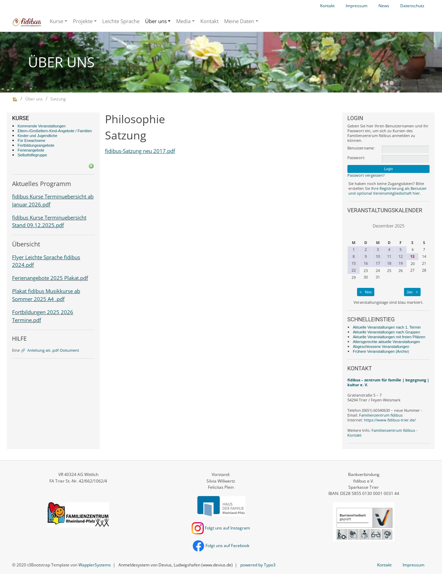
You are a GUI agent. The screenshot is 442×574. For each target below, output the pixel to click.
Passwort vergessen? (366, 175)
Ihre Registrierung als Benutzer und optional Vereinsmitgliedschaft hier (387, 191)
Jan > (412, 292)
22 (354, 270)
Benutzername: (361, 148)
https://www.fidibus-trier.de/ (390, 419)
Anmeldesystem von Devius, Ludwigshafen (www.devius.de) (175, 565)
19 (400, 263)
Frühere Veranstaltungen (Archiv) (381, 351)
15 (354, 263)
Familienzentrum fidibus (381, 415)
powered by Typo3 (258, 565)
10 (378, 256)
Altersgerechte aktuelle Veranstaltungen (386, 342)
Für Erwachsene (31, 140)
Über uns (156, 21)
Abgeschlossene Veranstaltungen (381, 346)
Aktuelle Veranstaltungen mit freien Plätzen (389, 337)
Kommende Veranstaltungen (42, 126)
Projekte (83, 21)
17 (378, 263)
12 (400, 256)
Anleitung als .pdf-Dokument (53, 350)
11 (389, 256)
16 (366, 263)
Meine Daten (239, 21)
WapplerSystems (94, 565)
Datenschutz (412, 6)
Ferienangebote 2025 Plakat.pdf (50, 277)
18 (389, 263)
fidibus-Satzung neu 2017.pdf (140, 150)
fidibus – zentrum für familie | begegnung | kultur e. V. (388, 382)
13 (412, 256)
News (383, 6)
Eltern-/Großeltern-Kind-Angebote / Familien (55, 131)
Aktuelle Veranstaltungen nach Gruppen (386, 332)
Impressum (356, 6)
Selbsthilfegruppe (32, 155)
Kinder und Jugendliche (37, 136)
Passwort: (356, 157)
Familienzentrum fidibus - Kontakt (382, 433)
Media (183, 21)
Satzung (58, 99)
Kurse (56, 21)
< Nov (365, 292)
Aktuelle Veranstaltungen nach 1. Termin (387, 327)
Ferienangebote (31, 150)
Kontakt (327, 6)
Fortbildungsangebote (36, 145)
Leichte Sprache (121, 21)
